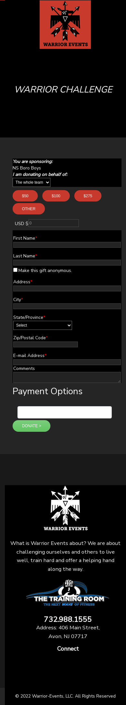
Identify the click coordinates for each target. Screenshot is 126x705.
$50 (25, 196)
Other (29, 209)
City (18, 300)
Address (22, 282)
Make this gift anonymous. (42, 270)
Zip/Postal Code (30, 338)
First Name (25, 238)
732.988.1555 (68, 620)
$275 (88, 196)
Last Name (25, 256)
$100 (56, 196)
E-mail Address (30, 355)
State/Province (29, 317)
